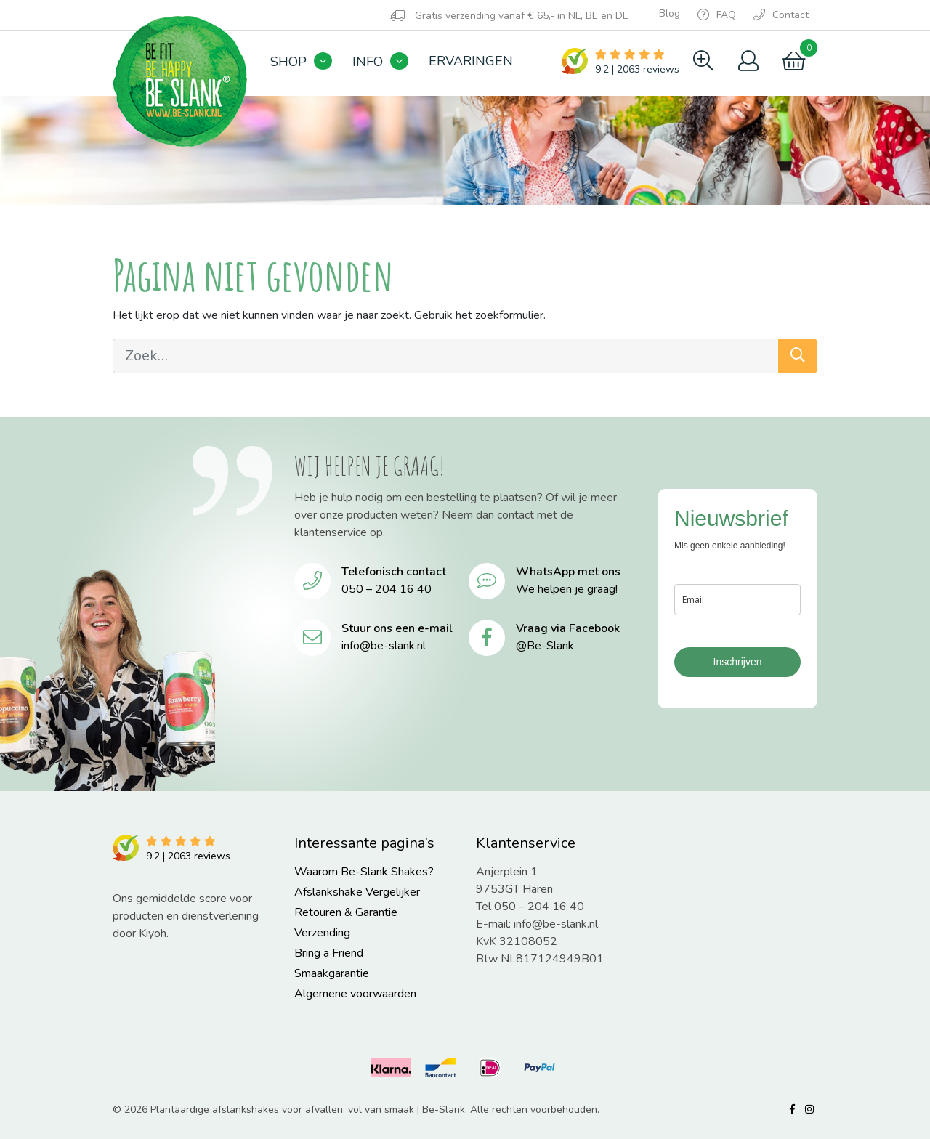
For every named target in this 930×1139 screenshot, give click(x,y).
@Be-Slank (545, 646)
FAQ (717, 15)
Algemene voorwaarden (355, 994)
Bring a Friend (328, 953)
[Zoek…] (446, 356)
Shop (288, 61)
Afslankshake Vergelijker (357, 892)
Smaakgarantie (331, 973)
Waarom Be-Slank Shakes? (364, 872)
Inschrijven (737, 662)
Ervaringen (471, 61)
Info (367, 61)
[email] (737, 599)
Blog (669, 13)
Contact (781, 15)
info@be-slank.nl (383, 646)
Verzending (322, 933)
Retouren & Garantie (345, 912)
